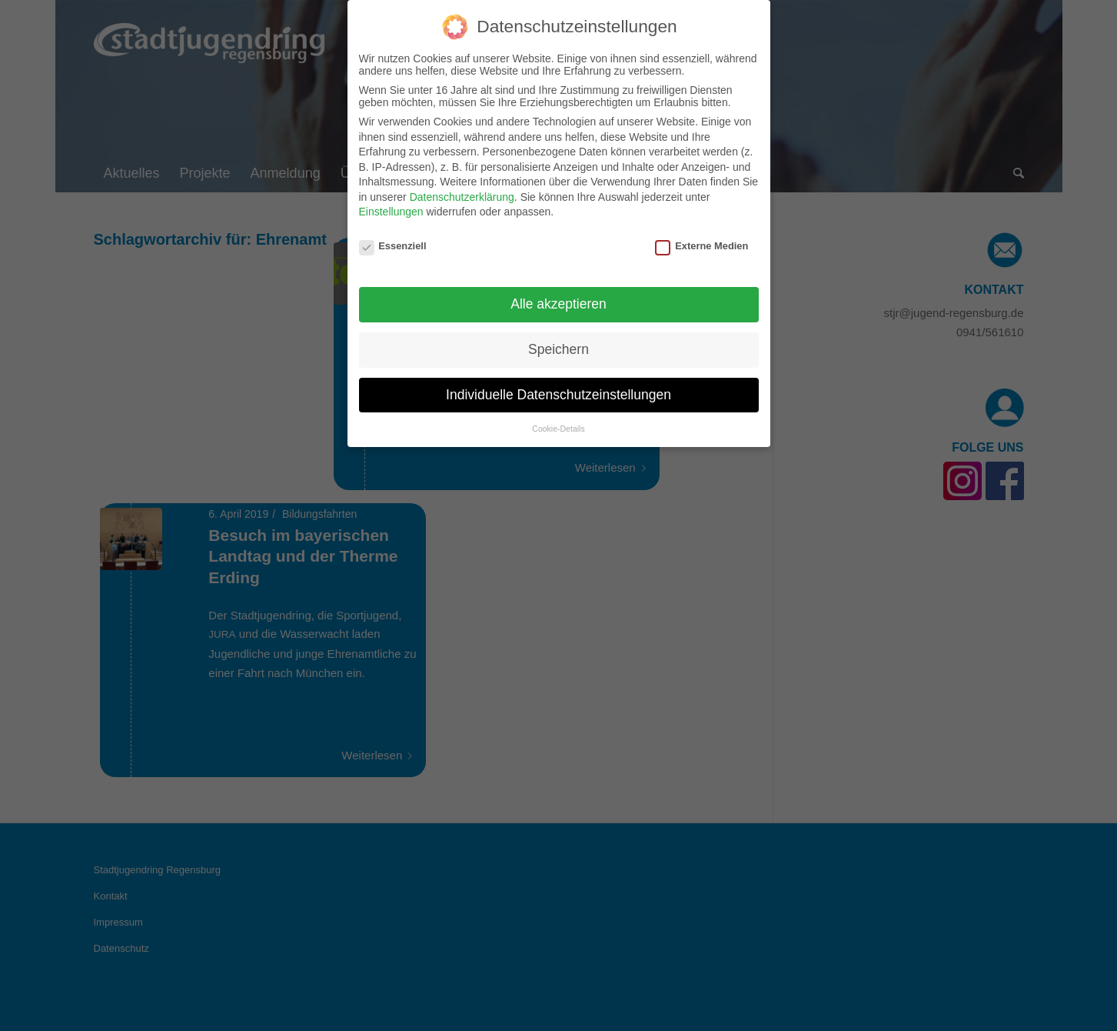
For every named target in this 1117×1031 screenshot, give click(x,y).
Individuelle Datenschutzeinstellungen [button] (558, 384)
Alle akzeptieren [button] (558, 293)
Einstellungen (391, 201)
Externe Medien (701, 235)
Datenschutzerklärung (462, 186)
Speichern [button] (558, 338)
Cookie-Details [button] (558, 417)
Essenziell (393, 235)
